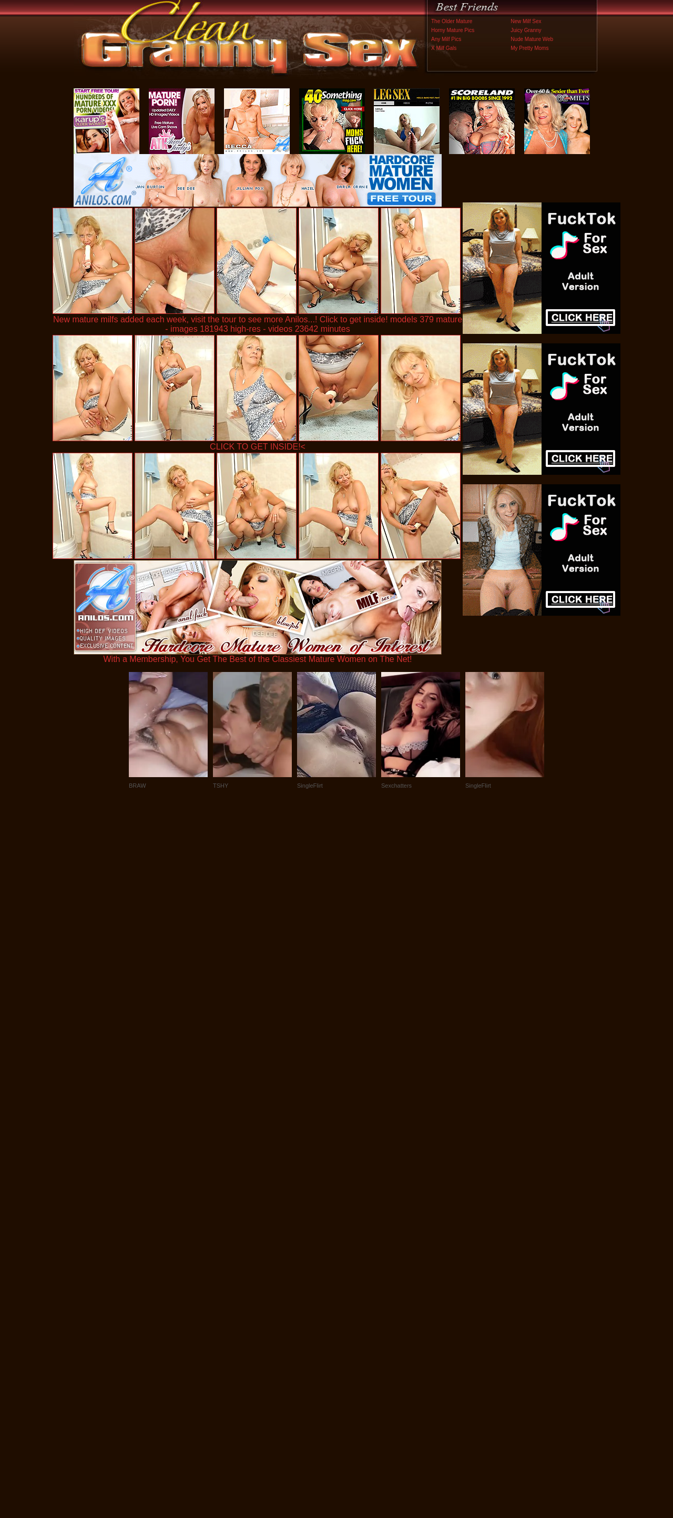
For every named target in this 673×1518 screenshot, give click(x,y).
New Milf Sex (526, 21)
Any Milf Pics (446, 39)
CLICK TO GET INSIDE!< (257, 446)
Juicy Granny (526, 30)
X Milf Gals (443, 48)
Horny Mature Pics (452, 30)
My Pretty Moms (529, 48)
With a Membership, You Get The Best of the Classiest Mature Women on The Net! (258, 655)
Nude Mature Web (532, 39)
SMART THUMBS (355, 1298)
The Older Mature (451, 21)
